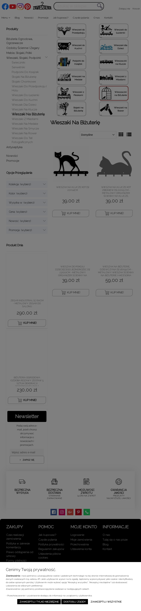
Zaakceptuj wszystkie (106, 601)
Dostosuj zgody (75, 601)
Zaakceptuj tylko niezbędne (39, 601)
